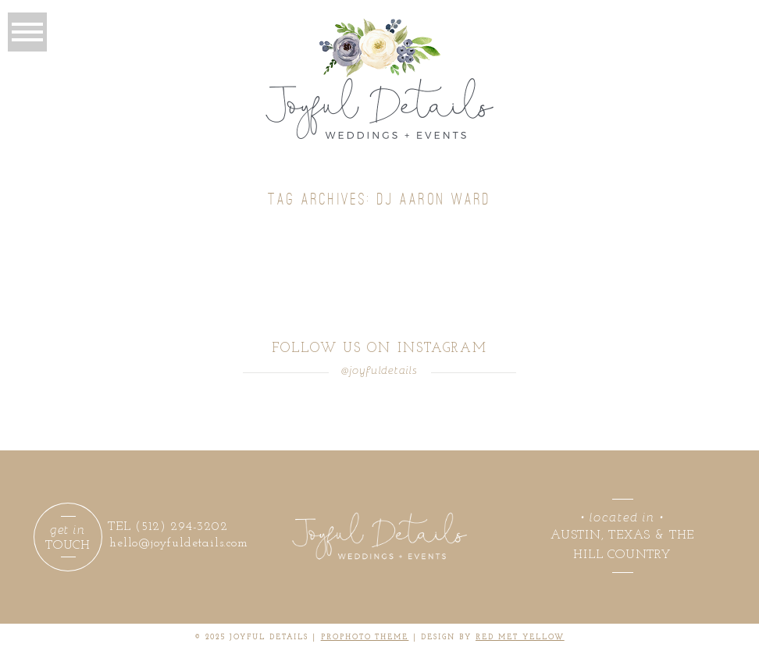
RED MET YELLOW (520, 637)
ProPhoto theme (365, 637)
